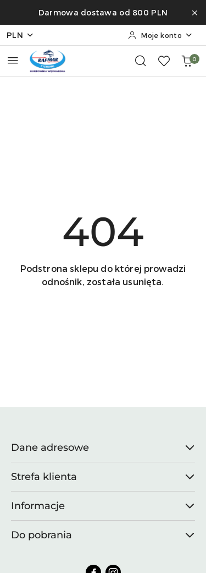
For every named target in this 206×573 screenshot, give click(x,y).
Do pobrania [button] (103, 535)
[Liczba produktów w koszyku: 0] (187, 60)
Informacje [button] (103, 506)
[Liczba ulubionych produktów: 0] (164, 60)
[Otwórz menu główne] (13, 60)
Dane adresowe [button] (103, 447)
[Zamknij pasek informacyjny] (194, 13)
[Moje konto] (160, 35)
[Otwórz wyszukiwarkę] (141, 60)
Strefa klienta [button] (103, 477)
